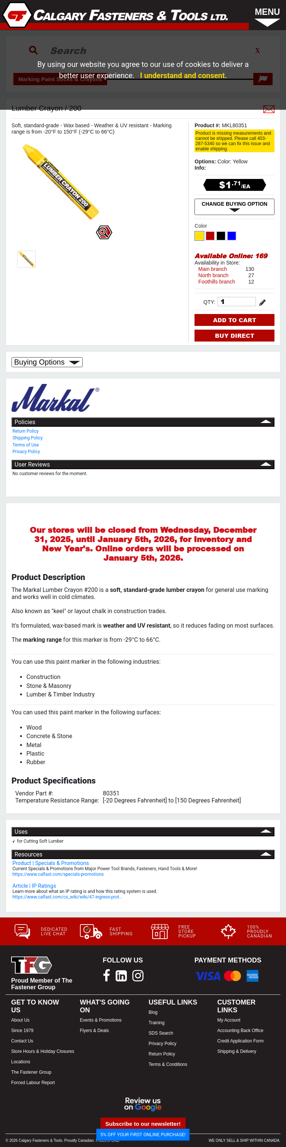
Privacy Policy (26, 451)
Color (201, 226)
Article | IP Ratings (34, 886)
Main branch (212, 269)
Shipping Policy (28, 437)
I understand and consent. (183, 75)
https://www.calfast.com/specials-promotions (58, 874)
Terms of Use (26, 445)
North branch (213, 275)
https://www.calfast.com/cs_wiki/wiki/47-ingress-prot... (68, 897)
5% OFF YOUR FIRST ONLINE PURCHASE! (143, 1134)
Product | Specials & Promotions (51, 863)
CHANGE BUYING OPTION (234, 207)
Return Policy (26, 431)
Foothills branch (216, 282)
